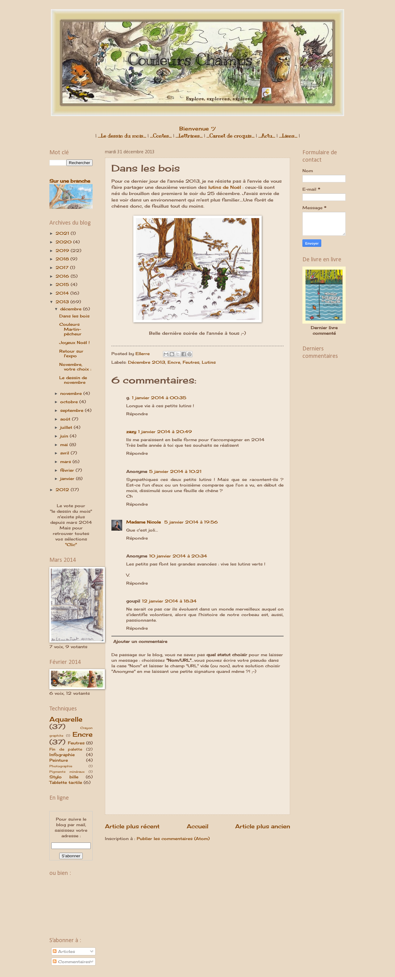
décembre (71, 308)
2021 (63, 233)
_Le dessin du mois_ (122, 136)
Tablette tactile (65, 782)
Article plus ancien (262, 826)
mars (66, 461)
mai (64, 444)
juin (65, 435)
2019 (63, 250)
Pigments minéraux (67, 771)
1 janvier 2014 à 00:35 (159, 397)
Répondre (137, 413)
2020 (64, 241)
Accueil (197, 826)
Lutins (209, 362)
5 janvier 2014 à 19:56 (191, 522)
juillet (67, 427)
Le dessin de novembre (73, 380)
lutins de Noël (224, 187)
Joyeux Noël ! (74, 342)
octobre (69, 401)
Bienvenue (197, 129)
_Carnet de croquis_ (230, 136)
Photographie (60, 766)
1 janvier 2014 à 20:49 (165, 431)
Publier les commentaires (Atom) (173, 838)
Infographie (62, 754)
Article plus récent (132, 826)
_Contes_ (161, 136)
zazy (131, 431)
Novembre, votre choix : (75, 366)
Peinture (58, 760)
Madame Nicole (144, 522)
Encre (174, 362)
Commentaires (71, 961)
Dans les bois (74, 315)
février (68, 470)
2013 (63, 301)
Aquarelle (65, 719)
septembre (72, 410)
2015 (63, 284)
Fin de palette (65, 749)
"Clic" (71, 544)
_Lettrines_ (189, 136)
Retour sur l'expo (71, 353)
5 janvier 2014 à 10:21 (175, 471)
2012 (63, 489)
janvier (68, 478)
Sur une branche (69, 181)
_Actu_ (266, 136)
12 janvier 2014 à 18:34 (169, 600)
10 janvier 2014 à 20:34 (178, 555)
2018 (63, 258)
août (66, 418)
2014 (63, 293)
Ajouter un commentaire (140, 641)
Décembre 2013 (146, 362)
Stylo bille (63, 776)
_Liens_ (288, 136)
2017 (63, 267)
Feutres (191, 362)
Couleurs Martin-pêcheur (70, 329)
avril (65, 452)
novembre (71, 393)
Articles (64, 951)
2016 (63, 276)
